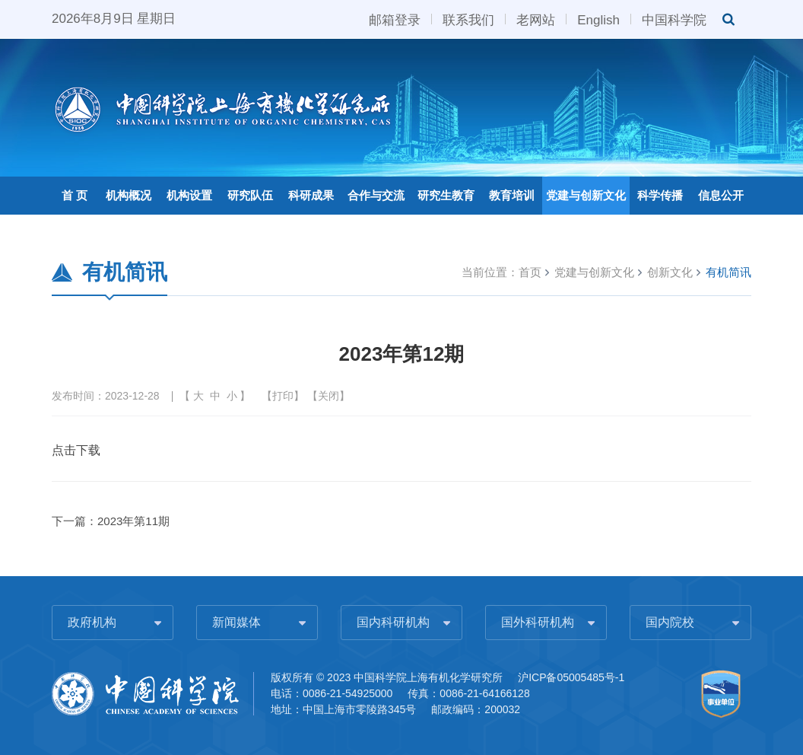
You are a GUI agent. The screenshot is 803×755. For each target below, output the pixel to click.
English (598, 19)
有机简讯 (728, 272)
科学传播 (660, 195)
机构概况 (128, 195)
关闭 (328, 396)
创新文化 (670, 272)
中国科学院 (674, 19)
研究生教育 (445, 195)
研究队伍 (250, 195)
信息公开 (721, 195)
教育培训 (512, 195)
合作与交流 (376, 195)
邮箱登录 (395, 19)
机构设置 (189, 195)
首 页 (74, 195)
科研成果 (311, 195)
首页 (530, 272)
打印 (283, 396)
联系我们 (468, 19)
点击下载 (76, 450)
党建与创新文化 (586, 195)
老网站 (535, 19)
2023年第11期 (133, 520)
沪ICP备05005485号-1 (571, 677)
